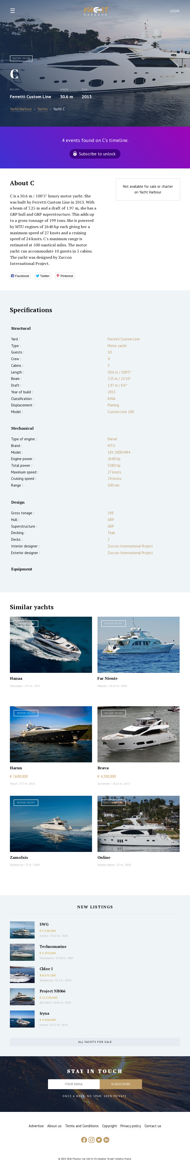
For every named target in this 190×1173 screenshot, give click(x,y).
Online (103, 857)
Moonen (102, 686)
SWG (44, 924)
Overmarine (47, 958)
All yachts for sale (95, 1042)
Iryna (44, 1013)
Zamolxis (19, 857)
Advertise (36, 1126)
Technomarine (53, 946)
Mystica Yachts (106, 865)
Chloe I (46, 968)
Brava (103, 768)
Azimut (44, 936)
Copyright (109, 1126)
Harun (16, 768)
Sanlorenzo (16, 865)
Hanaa (16, 678)
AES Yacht (45, 1002)
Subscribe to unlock (97, 154)
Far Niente (107, 678)
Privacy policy (130, 1126)
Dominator (16, 686)
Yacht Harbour (96, 12)
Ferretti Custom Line (30, 96)
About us (54, 1126)
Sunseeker (103, 783)
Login (175, 11)
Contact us (152, 1126)
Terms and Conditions (82, 1126)
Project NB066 (52, 990)
